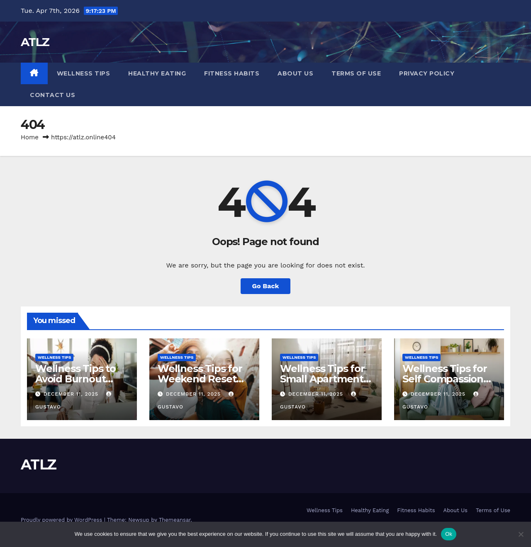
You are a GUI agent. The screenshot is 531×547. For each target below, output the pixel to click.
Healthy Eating (157, 73)
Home (30, 137)
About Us (295, 73)
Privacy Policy (426, 73)
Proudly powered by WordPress (62, 520)
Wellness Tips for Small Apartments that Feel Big (324, 378)
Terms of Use (356, 73)
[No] (520, 534)
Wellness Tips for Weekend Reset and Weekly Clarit (201, 378)
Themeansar (175, 520)
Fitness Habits (231, 73)
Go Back (265, 286)
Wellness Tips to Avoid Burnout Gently (75, 378)
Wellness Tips (83, 73)
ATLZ (35, 42)
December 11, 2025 (72, 394)
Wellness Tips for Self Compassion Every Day (444, 378)
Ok (448, 534)
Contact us (52, 95)
